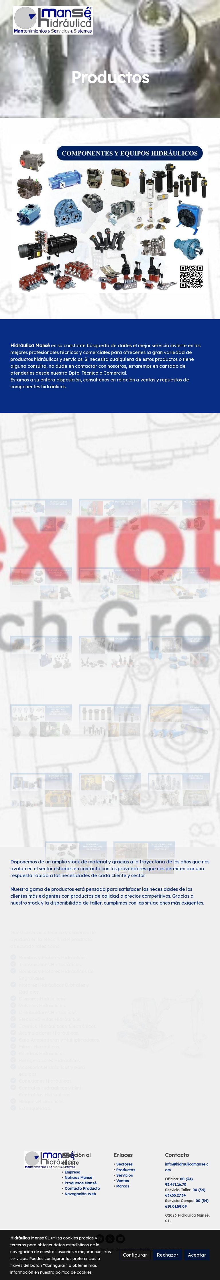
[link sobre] (32, 1160)
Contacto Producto (82, 1188)
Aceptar (197, 1255)
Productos (125, 1170)
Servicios (124, 1175)
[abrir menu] (203, 20)
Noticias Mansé (78, 1177)
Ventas (122, 1180)
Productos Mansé (81, 1183)
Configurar (135, 1255)
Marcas (122, 1186)
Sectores (124, 1164)
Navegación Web (80, 1193)
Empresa (72, 1172)
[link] (53, 20)
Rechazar (167, 1255)
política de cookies (74, 1272)
